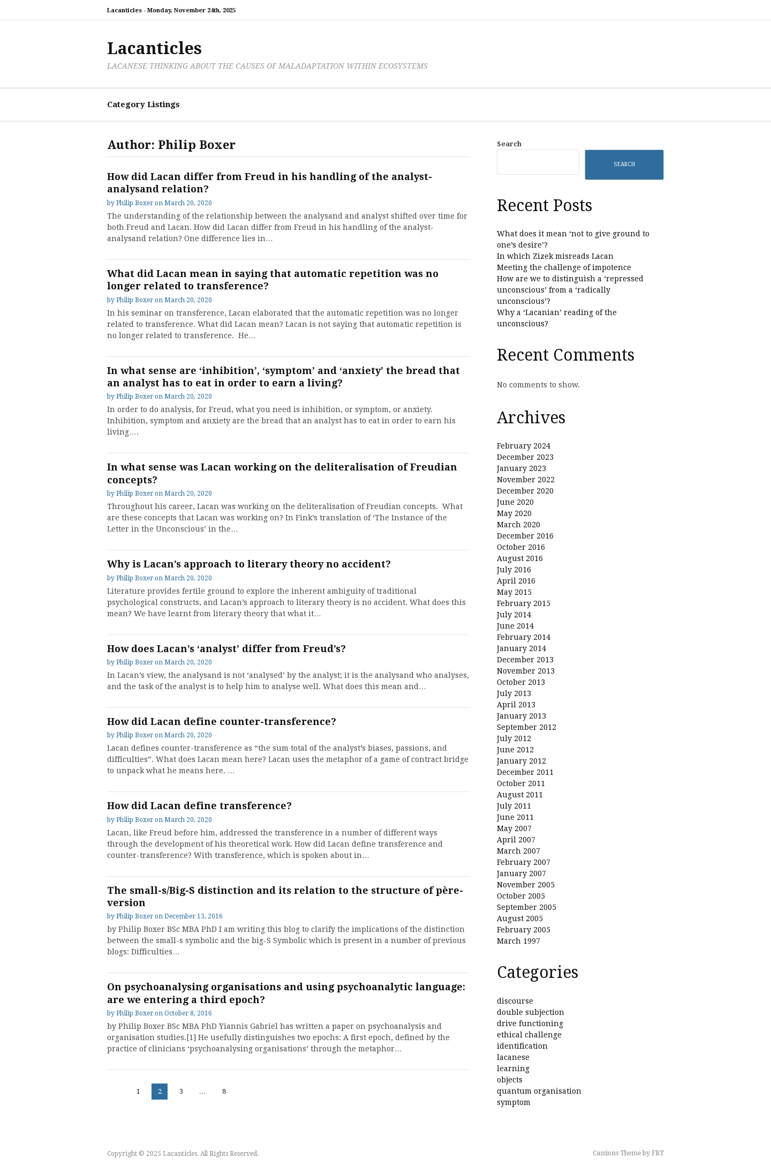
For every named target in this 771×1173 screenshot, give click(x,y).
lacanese (513, 1057)
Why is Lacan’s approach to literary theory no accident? (249, 564)
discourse (515, 1001)
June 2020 (515, 502)
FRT (658, 1153)
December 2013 (525, 659)
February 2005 (523, 929)
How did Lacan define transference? (199, 805)
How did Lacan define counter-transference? (221, 721)
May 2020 (514, 513)
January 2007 (521, 873)
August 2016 (520, 558)
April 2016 (516, 581)
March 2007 (518, 851)
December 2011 (525, 772)
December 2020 (525, 491)
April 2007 (516, 839)
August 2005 (520, 918)
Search (509, 144)
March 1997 (518, 941)
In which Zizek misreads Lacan (555, 256)
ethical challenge (529, 1034)
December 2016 (525, 536)
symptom (514, 1102)
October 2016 (521, 547)
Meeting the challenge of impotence (564, 267)
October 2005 (521, 896)
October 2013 (521, 682)
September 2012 (526, 727)
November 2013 (526, 671)
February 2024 (523, 446)
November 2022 (526, 479)
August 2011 (520, 794)
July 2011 (514, 806)
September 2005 (526, 907)
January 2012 (521, 761)
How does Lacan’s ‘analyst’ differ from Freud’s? (226, 648)
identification (522, 1046)
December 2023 (525, 457)
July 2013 (514, 693)
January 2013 (521, 716)
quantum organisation (539, 1091)
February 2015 (523, 603)
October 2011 (521, 783)
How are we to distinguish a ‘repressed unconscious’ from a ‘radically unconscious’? (570, 289)
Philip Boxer (134, 203)
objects (510, 1079)
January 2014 (521, 648)
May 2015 (514, 592)
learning (513, 1068)
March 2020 (518, 524)
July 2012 (514, 738)
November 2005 (526, 884)
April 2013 (516, 704)
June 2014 (515, 626)
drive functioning (530, 1023)
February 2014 (523, 637)
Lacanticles (154, 48)
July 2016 (514, 569)
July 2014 (514, 614)
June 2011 (515, 817)
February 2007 (523, 862)
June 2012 (515, 749)
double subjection (530, 1012)
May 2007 (514, 828)
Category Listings (143, 104)
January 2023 (521, 468)
